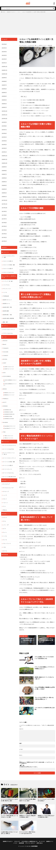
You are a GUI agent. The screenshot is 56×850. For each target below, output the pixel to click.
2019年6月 (4, 133)
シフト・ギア (6, 524)
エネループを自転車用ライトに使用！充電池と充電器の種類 (33, 12)
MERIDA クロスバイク (9, 392)
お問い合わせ (40, 843)
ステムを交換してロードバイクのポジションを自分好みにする (44, 657)
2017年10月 (4, 207)
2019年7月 (4, 129)
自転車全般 (50, 45)
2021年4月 (4, 51)
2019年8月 (4, 126)
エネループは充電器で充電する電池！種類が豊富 (32, 100)
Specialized (5, 422)
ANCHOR (5, 340)
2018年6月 (4, 178)
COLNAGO (5, 355)
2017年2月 (4, 237)
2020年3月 (4, 100)
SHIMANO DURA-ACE (9, 414)
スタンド (5, 498)
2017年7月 (4, 218)
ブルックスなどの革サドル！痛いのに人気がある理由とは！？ (44, 698)
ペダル (4, 547)
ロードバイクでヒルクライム (9, 445)
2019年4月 (4, 140)
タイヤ (4, 528)
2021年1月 (4, 62)
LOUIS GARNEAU (7, 376)
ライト (19, 12)
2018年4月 (4, 185)
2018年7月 (4, 174)
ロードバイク (6, 441)
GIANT (4, 363)
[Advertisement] (28, 23)
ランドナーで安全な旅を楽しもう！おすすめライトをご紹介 (9, 816)
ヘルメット (5, 502)
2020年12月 (4, 66)
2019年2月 (4, 148)
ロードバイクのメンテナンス (9, 458)
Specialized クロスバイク (9, 426)
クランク (5, 517)
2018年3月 (4, 189)
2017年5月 (4, 226)
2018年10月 (4, 163)
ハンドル (5, 536)
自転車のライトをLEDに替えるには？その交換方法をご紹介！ (46, 816)
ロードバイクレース (7, 469)
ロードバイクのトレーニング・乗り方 (8, 453)
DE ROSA (5, 359)
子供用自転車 (6, 296)
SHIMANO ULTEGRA (9, 418)
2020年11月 (4, 70)
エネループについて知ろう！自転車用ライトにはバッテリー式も (36, 116)
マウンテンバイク (7, 288)
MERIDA (5, 389)
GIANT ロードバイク (9, 368)
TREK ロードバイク (8, 438)
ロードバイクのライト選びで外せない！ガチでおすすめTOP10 (27, 832)
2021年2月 (4, 59)
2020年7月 (4, 85)
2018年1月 (4, 196)
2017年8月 (4, 215)
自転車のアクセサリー (11, 12)
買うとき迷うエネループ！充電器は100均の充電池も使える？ (35, 105)
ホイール (5, 550)
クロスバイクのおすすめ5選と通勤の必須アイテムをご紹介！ (27, 800)
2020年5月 (4, 92)
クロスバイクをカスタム (8, 272)
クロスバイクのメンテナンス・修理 (8, 256)
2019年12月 (4, 111)
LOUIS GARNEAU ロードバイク (9, 384)
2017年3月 (4, 233)
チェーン (5, 532)
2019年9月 (4, 122)
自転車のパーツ (6, 513)
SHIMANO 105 (7, 409)
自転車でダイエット (7, 299)
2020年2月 (4, 103)
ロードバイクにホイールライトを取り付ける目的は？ (46, 800)
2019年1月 (4, 152)
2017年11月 (4, 204)
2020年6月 (4, 88)
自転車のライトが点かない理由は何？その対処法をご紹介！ (27, 816)
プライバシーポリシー (30, 843)
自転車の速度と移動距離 (8, 318)
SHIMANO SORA (8, 416)
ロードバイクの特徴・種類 (9, 461)
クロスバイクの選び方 (8, 268)
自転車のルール (6, 303)
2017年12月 (4, 200)
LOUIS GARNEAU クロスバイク (9, 380)
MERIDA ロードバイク (9, 394)
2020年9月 (4, 77)
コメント (21, 728)
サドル (4, 521)
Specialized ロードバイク (9, 428)
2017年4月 (4, 230)
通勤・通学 (5, 322)
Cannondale (5, 351)
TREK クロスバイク (8, 435)
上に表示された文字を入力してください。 (28, 766)
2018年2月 (4, 192)
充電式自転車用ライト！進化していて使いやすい (32, 113)
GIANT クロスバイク (9, 366)
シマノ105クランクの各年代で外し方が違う (45, 708)
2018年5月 (4, 181)
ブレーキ (5, 539)
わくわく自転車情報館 (32, 846)
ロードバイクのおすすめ (8, 449)
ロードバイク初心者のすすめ (9, 476)
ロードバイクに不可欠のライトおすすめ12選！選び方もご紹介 (9, 800)
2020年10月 (4, 74)
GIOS (4, 372)
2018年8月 (4, 170)
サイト (20, 755)
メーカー (5, 337)
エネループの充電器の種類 (28, 103)
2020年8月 (4, 81)
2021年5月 (4, 48)
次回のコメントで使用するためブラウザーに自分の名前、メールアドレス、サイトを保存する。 (36, 763)
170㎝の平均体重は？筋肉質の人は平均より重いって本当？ (45, 688)
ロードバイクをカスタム (8, 472)
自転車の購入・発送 (7, 314)
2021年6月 (4, 44)
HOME (3, 12)
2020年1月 (4, 107)
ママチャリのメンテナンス (9, 329)
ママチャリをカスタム (8, 333)
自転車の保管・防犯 (7, 307)
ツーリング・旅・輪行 (8, 281)
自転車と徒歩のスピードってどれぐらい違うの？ (44, 677)
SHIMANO (5, 406)
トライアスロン (6, 285)
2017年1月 (4, 241)
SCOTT (4, 402)
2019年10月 (4, 118)
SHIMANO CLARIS (8, 412)
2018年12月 (4, 155)
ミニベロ (5, 292)
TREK (4, 432)
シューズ (5, 495)
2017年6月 (4, 222)
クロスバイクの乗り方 (8, 261)
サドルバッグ (6, 491)
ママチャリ (5, 325)
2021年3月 (4, 55)
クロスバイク (6, 252)
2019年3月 (4, 144)
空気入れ (5, 510)
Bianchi (4, 344)
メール (21, 749)
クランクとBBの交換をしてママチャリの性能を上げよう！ (44, 667)
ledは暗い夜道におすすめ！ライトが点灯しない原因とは (9, 832)
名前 (20, 743)
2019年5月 (4, 137)
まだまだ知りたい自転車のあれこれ (9, 276)
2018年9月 (4, 166)
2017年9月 (4, 211)
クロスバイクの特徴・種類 (9, 264)
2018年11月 (4, 159)
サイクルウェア (6, 484)
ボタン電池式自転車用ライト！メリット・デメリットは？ (34, 110)
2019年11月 (4, 114)
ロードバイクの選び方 (8, 465)
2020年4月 (4, 96)
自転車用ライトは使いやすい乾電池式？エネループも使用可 (35, 108)
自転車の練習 (6, 311)
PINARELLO (5, 398)
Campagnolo (5, 348)
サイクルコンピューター (8, 487)
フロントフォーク (7, 543)
